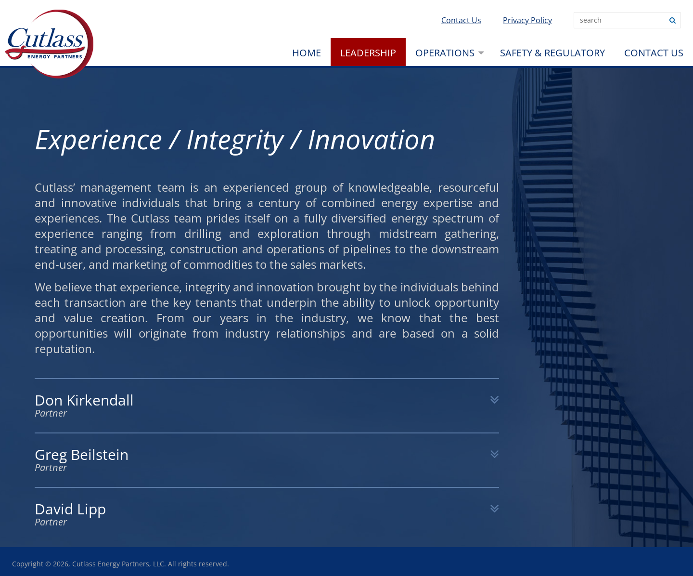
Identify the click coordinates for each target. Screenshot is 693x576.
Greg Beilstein (267, 460)
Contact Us (461, 20)
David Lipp (267, 514)
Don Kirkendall (267, 405)
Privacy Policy (527, 20)
